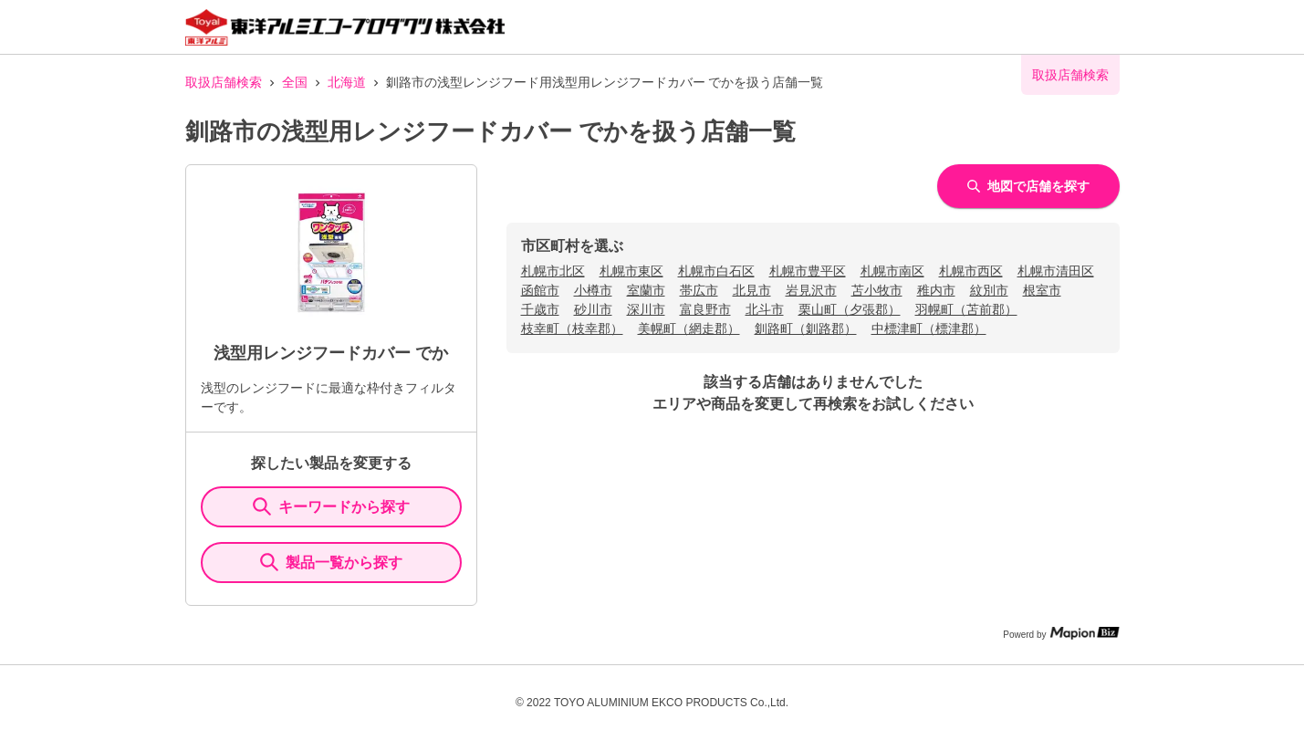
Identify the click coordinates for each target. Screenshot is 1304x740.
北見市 (752, 290)
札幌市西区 (971, 271)
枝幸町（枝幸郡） (572, 328)
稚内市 (936, 290)
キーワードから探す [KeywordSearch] (331, 506)
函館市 (540, 290)
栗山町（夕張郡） (849, 309)
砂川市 (593, 309)
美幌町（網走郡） (689, 328)
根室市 (1042, 290)
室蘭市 (646, 290)
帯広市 (699, 290)
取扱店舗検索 (223, 82)
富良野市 (705, 309)
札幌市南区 (892, 271)
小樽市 (593, 290)
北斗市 (765, 309)
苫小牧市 (876, 290)
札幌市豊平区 (807, 271)
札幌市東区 (631, 271)
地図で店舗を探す (1028, 186)
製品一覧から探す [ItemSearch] (331, 562)
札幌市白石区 (716, 271)
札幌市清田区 (1055, 271)
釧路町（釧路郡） (806, 328)
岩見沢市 (811, 290)
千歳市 (540, 309)
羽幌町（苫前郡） (966, 309)
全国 (295, 82)
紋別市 (989, 290)
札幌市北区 (553, 271)
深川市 (646, 309)
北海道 (347, 82)
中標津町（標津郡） (928, 328)
